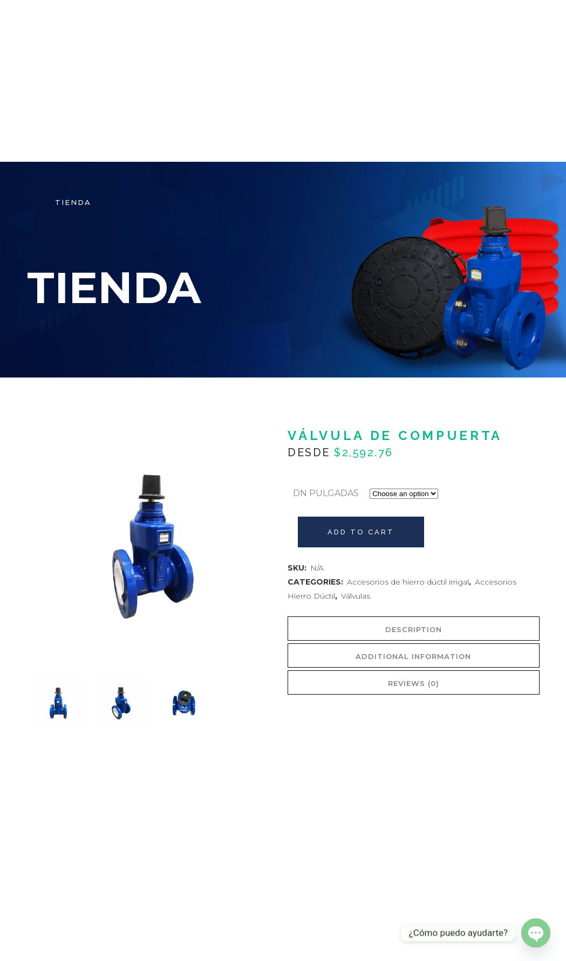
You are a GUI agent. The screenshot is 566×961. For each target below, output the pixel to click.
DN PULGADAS (326, 493)
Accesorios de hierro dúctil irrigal (408, 582)
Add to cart (361, 532)
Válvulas (355, 596)
